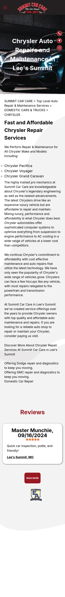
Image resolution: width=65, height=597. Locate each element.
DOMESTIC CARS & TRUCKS (24, 110)
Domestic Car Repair (18, 381)
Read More (32, 478)
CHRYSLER (12, 115)
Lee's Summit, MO (20, 457)
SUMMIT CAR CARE (18, 101)
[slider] (33, 439)
